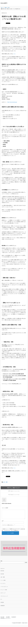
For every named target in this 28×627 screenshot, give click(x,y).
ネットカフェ (3, 585)
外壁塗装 (2, 604)
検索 (1, 562)
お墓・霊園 (5, 482)
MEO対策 (2, 572)
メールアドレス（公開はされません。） (8, 526)
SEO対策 (2, 575)
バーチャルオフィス (4, 588)
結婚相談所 (3, 607)
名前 (2, 522)
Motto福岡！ (4, 3)
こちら (14, 53)
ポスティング (3, 594)
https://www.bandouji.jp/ (12, 102)
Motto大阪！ (3, 618)
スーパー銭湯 (3, 582)
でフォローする (14, 491)
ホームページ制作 (4, 591)
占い (1, 601)
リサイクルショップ (4, 597)
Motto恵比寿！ (13, 618)
